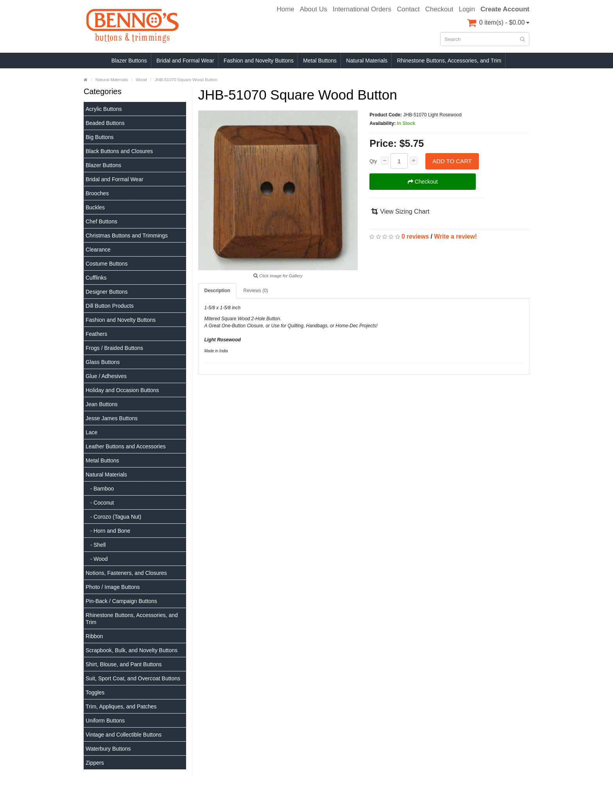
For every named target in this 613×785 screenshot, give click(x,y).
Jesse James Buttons (112, 418)
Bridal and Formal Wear (185, 60)
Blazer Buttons (129, 60)
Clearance (98, 249)
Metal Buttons (320, 60)
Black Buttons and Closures (119, 151)
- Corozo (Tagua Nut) (113, 517)
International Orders (362, 9)
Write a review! (455, 236)
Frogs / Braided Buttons (114, 348)
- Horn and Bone (108, 531)
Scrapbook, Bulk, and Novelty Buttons (131, 650)
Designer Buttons (106, 292)
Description (217, 290)
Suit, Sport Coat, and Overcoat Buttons (133, 678)
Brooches (97, 193)
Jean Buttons (102, 404)
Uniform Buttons (105, 720)
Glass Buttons (103, 362)
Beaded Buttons (105, 123)
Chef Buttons (101, 221)
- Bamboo (100, 488)
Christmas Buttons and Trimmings (127, 235)
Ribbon (94, 636)
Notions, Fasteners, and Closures (126, 573)
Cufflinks (96, 278)
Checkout (439, 9)
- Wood (97, 559)
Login (467, 9)
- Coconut (100, 503)
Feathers (96, 334)
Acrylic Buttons (104, 109)
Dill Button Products (110, 306)
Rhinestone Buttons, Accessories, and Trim (449, 60)
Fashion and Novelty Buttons (259, 60)
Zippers (95, 763)
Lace (91, 432)
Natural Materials (366, 60)
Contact (408, 9)
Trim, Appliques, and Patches (121, 706)
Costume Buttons (106, 263)
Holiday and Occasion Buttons (122, 390)
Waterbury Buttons (108, 749)
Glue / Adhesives (106, 376)
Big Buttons (100, 137)
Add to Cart (452, 161)
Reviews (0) (256, 290)
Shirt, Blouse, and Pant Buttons (124, 664)
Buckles (95, 207)
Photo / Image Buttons (113, 587)
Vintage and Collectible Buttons (123, 734)
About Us (313, 9)
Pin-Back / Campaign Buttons (121, 601)
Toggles (95, 692)
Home (285, 9)
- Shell (96, 545)
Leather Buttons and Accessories (126, 446)
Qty (373, 161)
